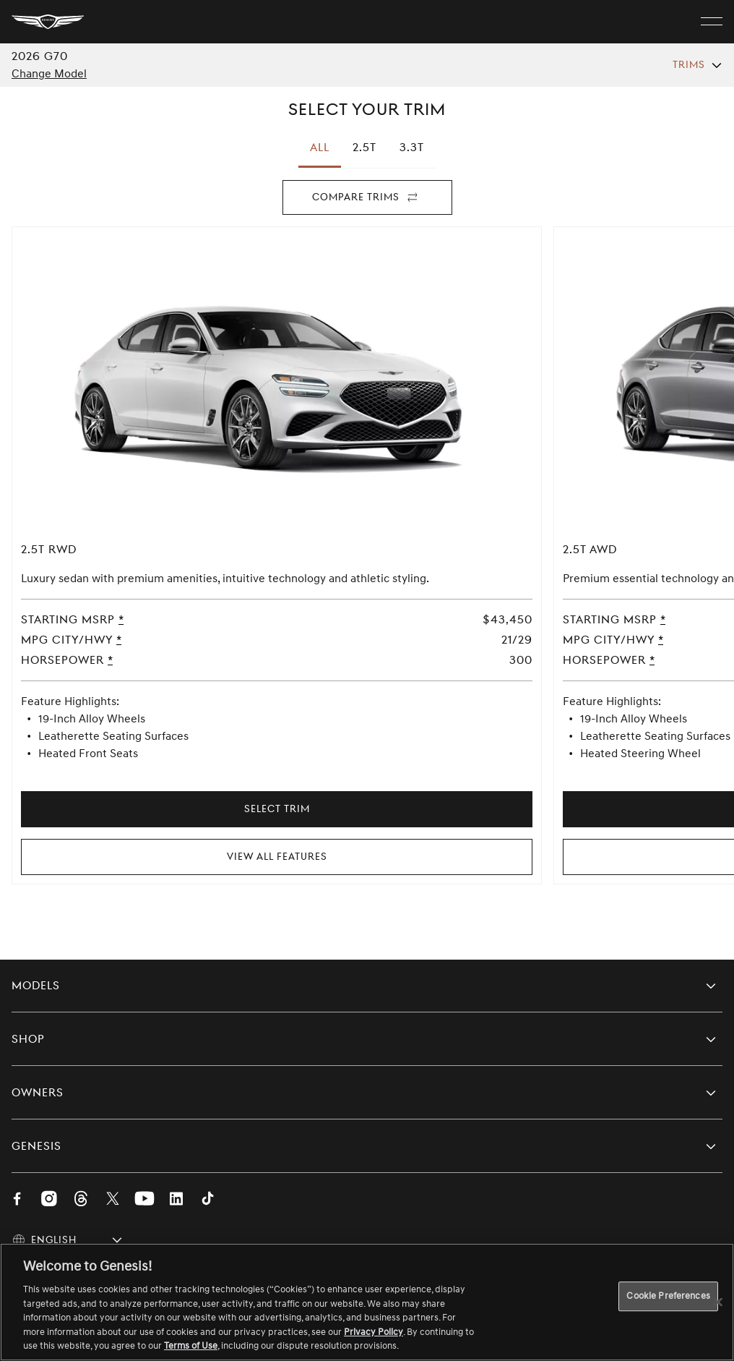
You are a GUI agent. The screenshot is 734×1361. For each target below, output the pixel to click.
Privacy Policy (373, 1332)
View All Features (277, 856)
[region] (367, 1302)
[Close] (718, 1302)
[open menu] (711, 22)
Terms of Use (190, 1346)
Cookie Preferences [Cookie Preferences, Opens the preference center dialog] (667, 1296)
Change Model (49, 74)
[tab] (364, 147)
